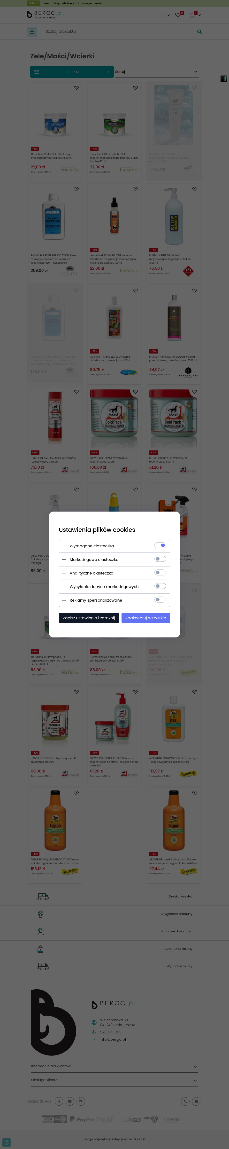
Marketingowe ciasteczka (94, 559)
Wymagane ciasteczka (92, 546)
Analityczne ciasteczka (92, 573)
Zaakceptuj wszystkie (146, 618)
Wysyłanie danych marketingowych (104, 587)
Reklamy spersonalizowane (96, 600)
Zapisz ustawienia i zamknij (89, 618)
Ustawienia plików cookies (97, 529)
